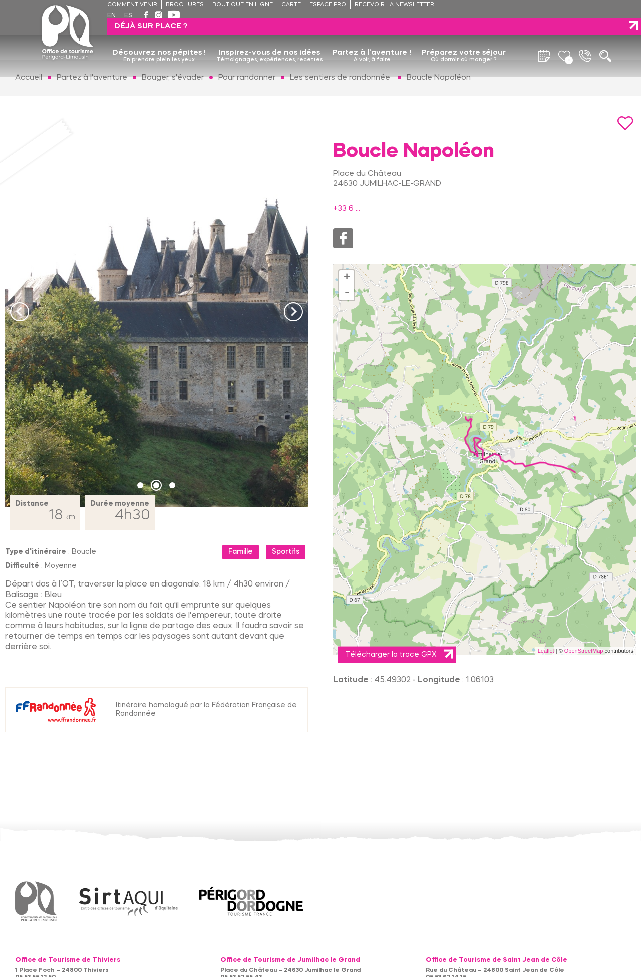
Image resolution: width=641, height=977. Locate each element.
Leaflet (546, 651)
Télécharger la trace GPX (390, 654)
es (128, 16)
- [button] (347, 292)
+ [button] (347, 277)
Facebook (343, 238)
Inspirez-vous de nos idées (269, 38)
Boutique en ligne (242, 5)
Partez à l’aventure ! (372, 38)
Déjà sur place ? (554, 9)
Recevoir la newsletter (394, 5)
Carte (291, 5)
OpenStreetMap (583, 651)
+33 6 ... (346, 209)
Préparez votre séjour (464, 38)
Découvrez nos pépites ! (159, 38)
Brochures (185, 5)
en (111, 16)
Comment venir (132, 5)
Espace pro (327, 5)
